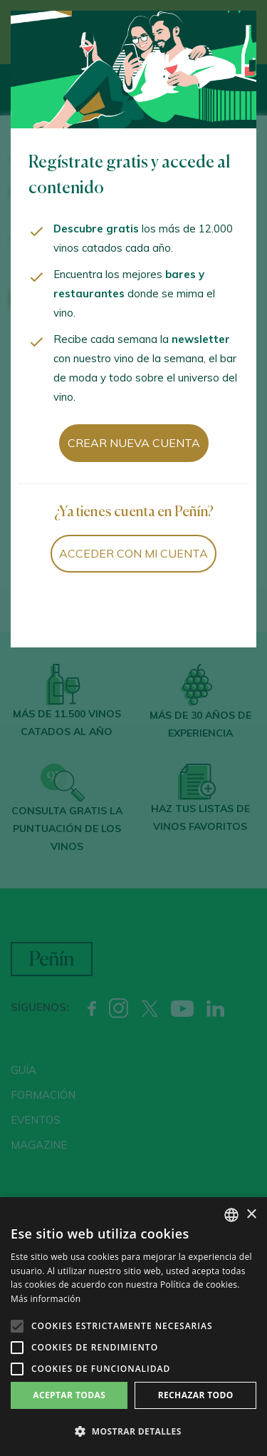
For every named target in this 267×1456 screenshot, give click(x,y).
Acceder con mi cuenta (133, 553)
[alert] (133, 1326)
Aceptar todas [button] (69, 1395)
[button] (133, 1432)
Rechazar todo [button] (196, 1395)
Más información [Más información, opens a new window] (45, 1299)
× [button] (251, 1214)
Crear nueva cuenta (134, 443)
